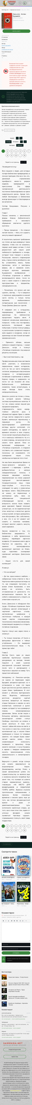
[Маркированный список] (20, 921)
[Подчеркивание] (8, 921)
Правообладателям (15, 1049)
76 (24, 155)
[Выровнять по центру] (14, 921)
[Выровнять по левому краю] (11, 921)
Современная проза (15, 10)
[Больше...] (26, 921)
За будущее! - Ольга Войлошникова (13, 1019)
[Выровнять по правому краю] (17, 921)
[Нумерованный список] (23, 921)
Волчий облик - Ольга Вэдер (11, 1028)
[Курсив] (6, 921)
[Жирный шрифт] (3, 921)
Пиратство (14, 1056)
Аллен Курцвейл (6, 45)
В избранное (7, 844)
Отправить (16, 953)
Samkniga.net (5, 10)
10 (16, 155)
